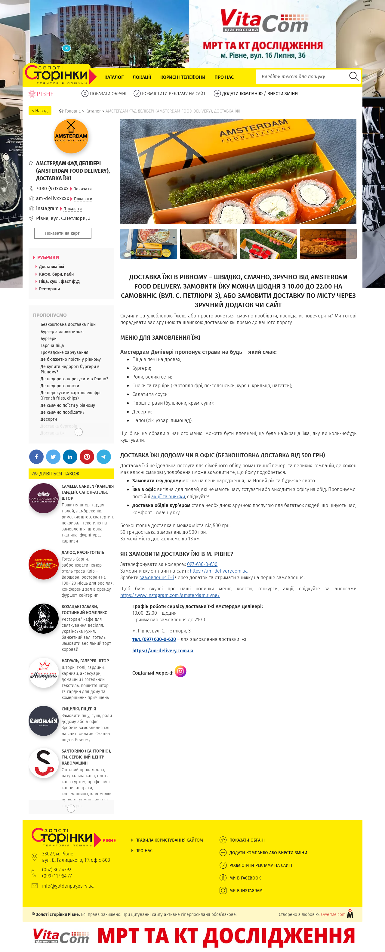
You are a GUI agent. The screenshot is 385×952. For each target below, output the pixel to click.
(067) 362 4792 (56, 869)
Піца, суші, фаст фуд (59, 281)
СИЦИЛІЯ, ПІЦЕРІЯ (79, 709)
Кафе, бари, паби (56, 274)
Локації (142, 77)
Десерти (49, 419)
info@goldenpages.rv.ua (68, 885)
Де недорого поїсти (60, 386)
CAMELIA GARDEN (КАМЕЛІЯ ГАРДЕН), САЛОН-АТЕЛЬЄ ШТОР (88, 492)
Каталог (114, 77)
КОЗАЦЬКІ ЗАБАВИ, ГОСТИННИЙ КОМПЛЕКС (84, 610)
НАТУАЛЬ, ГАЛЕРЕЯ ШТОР (85, 661)
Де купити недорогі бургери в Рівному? (70, 369)
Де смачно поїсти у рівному (68, 405)
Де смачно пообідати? (62, 412)
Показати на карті (63, 233)
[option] (149, 244)
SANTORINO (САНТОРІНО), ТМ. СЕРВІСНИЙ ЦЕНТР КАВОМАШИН (86, 757)
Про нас (224, 77)
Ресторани (49, 289)
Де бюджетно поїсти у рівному (71, 359)
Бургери (49, 338)
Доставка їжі (51, 267)
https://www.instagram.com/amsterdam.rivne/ (170, 595)
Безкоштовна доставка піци (68, 324)
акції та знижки (168, 496)
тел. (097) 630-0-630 (154, 639)
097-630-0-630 (202, 564)
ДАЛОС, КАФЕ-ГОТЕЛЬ (83, 552)
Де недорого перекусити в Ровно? (74, 379)
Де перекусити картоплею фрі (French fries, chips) (70, 395)
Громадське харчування (64, 352)
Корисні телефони (182, 77)
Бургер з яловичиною (62, 332)
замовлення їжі (157, 577)
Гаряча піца (52, 345)
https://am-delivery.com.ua (219, 570)
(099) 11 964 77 (57, 876)
